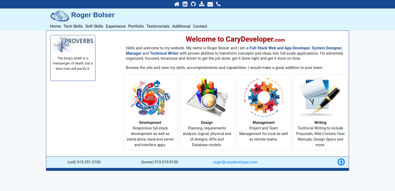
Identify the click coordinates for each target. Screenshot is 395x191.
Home (55, 26)
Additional (181, 26)
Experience (115, 26)
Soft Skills (94, 26)
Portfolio (136, 26)
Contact (200, 26)
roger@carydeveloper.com (235, 162)
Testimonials (158, 26)
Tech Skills (73, 26)
